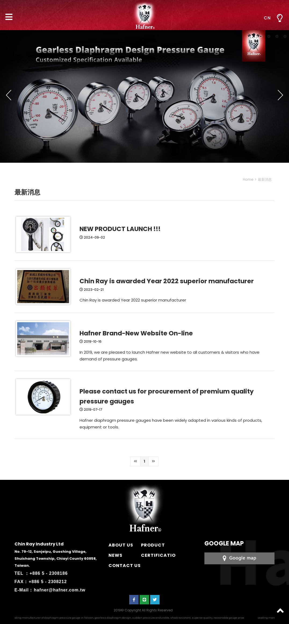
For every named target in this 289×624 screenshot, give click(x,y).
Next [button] (280, 95)
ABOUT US (121, 545)
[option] (144, 96)
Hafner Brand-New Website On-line (136, 333)
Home (248, 179)
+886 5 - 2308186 (49, 573)
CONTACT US (125, 565)
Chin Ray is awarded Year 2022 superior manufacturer (167, 281)
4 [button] (285, 36)
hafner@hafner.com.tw (59, 590)
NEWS (115, 555)
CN (267, 18)
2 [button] (269, 36)
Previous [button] (8, 95)
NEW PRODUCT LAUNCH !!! (120, 229)
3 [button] (277, 36)
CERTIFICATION (160, 555)
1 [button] (260, 36)
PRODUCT (153, 545)
